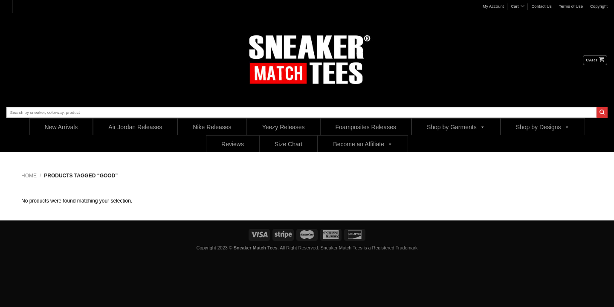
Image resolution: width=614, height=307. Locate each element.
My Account (493, 6)
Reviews (232, 144)
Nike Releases (212, 127)
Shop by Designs (543, 127)
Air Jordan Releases (135, 127)
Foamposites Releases (366, 127)
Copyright (599, 6)
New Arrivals (61, 127)
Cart (517, 6)
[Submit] (602, 112)
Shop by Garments (456, 127)
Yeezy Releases (283, 127)
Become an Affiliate (363, 144)
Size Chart (288, 144)
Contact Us (541, 6)
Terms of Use (571, 6)
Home (29, 176)
